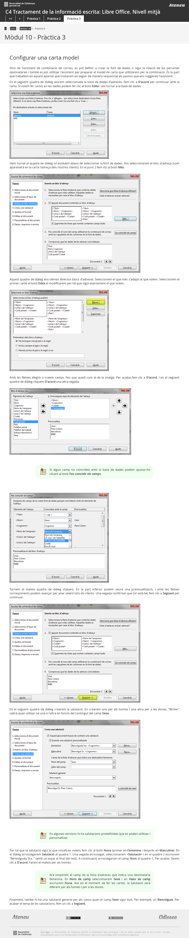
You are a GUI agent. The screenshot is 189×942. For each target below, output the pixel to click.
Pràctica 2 (54, 19)
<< (10, 19)
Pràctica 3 (74, 19)
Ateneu (177, 5)
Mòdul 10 (25, 28)
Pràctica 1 (33, 19)
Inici (13, 28)
